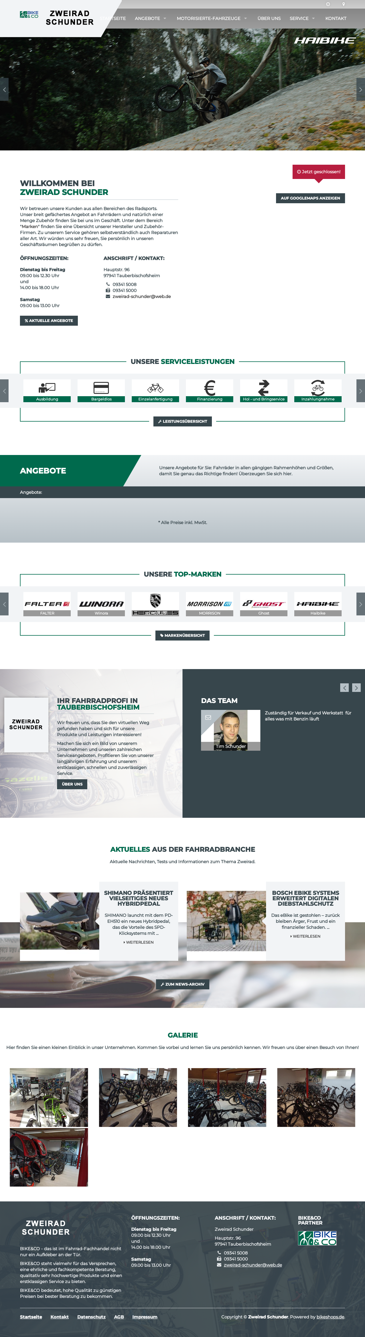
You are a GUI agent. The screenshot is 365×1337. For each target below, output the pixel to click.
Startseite (113, 18)
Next (360, 89)
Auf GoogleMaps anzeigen (310, 198)
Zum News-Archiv (182, 984)
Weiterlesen (139, 942)
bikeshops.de (330, 1317)
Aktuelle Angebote (49, 320)
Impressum (144, 1317)
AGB (119, 1317)
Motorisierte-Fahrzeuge (208, 18)
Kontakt (335, 18)
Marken (30, 226)
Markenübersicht (182, 635)
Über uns (269, 18)
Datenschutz (91, 1317)
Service (299, 18)
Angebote (147, 18)
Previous (4, 89)
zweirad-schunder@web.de (142, 296)
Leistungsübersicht (182, 421)
